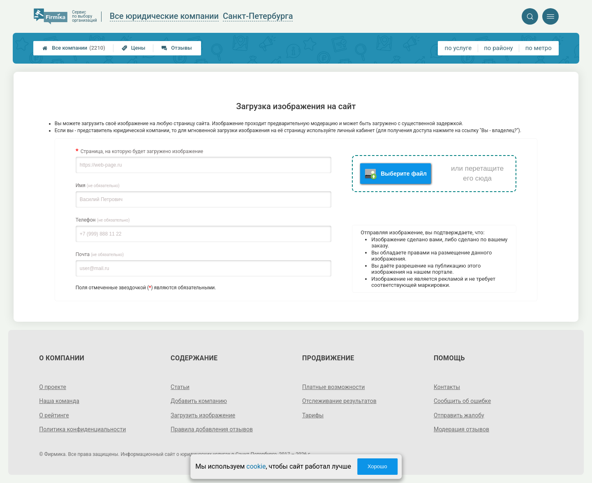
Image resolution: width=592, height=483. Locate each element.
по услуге (458, 48)
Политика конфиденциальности (82, 429)
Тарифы (313, 415)
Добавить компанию (199, 401)
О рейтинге (54, 415)
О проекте (52, 387)
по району (498, 48)
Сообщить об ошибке (462, 401)
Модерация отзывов (461, 429)
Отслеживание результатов (339, 401)
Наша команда (59, 401)
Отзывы (177, 48)
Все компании (73, 48)
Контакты (447, 387)
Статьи (180, 387)
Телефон (103, 220)
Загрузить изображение (203, 415)
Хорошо (377, 466)
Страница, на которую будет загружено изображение (142, 151)
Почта (100, 254)
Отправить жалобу (459, 415)
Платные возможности (333, 387)
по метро (538, 48)
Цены (134, 48)
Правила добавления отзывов (212, 429)
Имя (98, 185)
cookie (256, 466)
